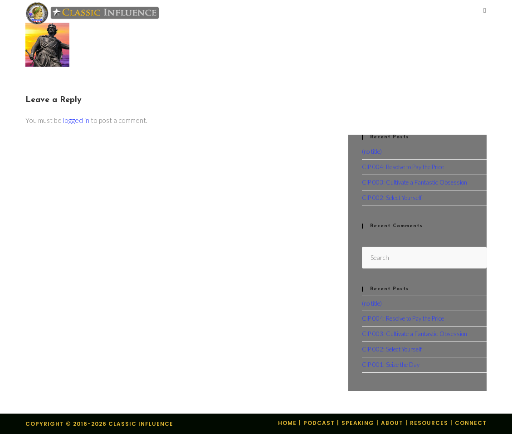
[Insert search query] (424, 257)
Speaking (357, 423)
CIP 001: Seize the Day (390, 364)
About (392, 423)
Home (287, 423)
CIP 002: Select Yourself (392, 197)
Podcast (319, 423)
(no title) (372, 151)
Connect (471, 423)
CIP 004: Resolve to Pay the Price (403, 167)
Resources (429, 423)
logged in (76, 120)
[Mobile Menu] (484, 11)
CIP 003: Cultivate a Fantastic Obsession (414, 182)
